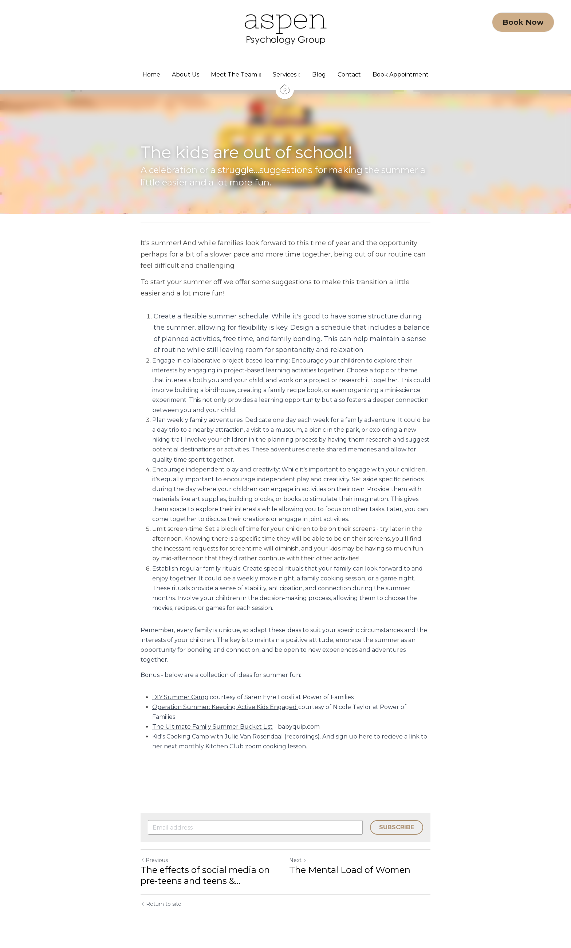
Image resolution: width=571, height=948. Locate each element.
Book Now (523, 22)
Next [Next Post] (298, 860)
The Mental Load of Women (349, 870)
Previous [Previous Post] (154, 860)
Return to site (161, 904)
